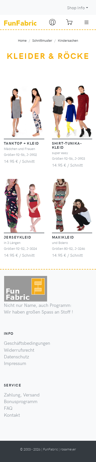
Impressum (15, 363)
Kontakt (12, 415)
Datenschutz (16, 356)
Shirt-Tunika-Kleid (67, 145)
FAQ (8, 408)
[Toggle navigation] (86, 22)
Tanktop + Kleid (21, 143)
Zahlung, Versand (22, 395)
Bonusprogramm (20, 401)
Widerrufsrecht (19, 350)
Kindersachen (68, 40)
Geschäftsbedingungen (27, 343)
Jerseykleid (17, 237)
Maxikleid (63, 237)
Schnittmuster (42, 40)
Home (22, 40)
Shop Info (76, 7)
